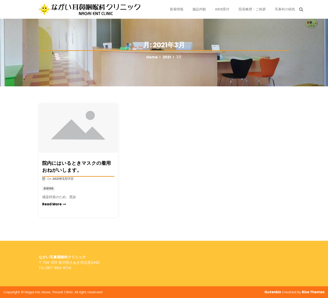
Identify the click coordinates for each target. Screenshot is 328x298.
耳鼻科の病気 (285, 9)
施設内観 (199, 9)
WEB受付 (222, 9)
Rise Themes (313, 292)
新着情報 (176, 9)
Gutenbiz (273, 292)
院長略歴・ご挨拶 (252, 9)
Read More (54, 204)
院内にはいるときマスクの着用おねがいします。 (76, 167)
